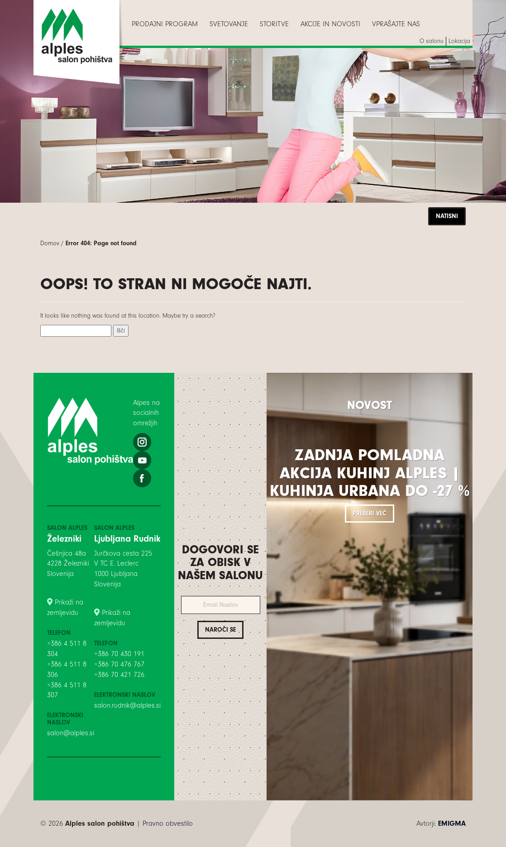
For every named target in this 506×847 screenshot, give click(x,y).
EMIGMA (452, 823)
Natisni (447, 216)
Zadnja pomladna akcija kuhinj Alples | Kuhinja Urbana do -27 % (370, 473)
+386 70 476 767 (119, 664)
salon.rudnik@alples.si (127, 705)
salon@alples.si (70, 733)
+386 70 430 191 (119, 654)
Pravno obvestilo (168, 823)
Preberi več (370, 513)
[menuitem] (164, 24)
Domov (49, 243)
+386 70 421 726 (119, 675)
